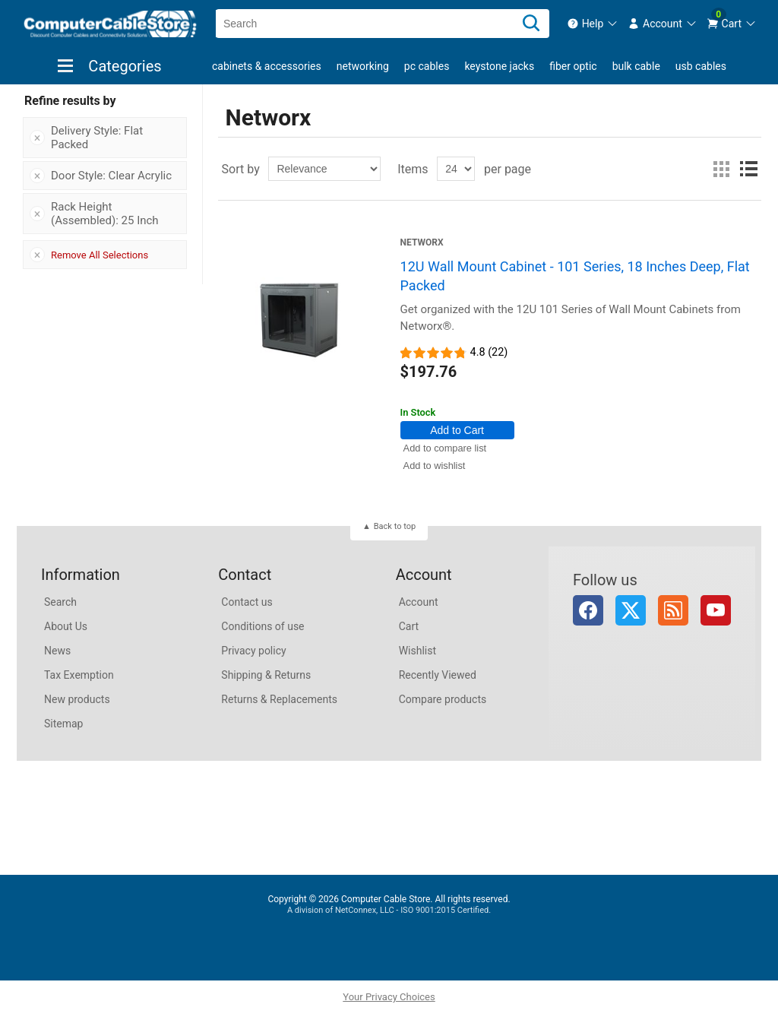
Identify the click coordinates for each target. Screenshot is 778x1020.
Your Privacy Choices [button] (389, 997)
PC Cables (427, 66)
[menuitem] (593, 24)
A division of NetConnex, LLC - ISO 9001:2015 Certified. (389, 910)
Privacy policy (253, 651)
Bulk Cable (636, 66)
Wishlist (417, 651)
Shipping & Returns (266, 675)
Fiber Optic (572, 66)
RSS (673, 610)
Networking (363, 66)
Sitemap (63, 723)
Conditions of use (262, 626)
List (748, 169)
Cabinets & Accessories (266, 66)
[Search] (531, 23)
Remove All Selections (99, 255)
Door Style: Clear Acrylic (111, 175)
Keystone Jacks (499, 66)
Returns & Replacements (279, 699)
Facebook (588, 610)
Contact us (246, 602)
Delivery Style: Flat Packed (97, 137)
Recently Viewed (437, 675)
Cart (409, 626)
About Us (65, 626)
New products (77, 699)
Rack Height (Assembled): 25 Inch (105, 213)
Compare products (443, 699)
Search (60, 602)
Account (418, 602)
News (57, 651)
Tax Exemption (79, 675)
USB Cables (700, 66)
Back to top (395, 526)
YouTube (716, 610)
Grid (721, 169)
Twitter (630, 610)
